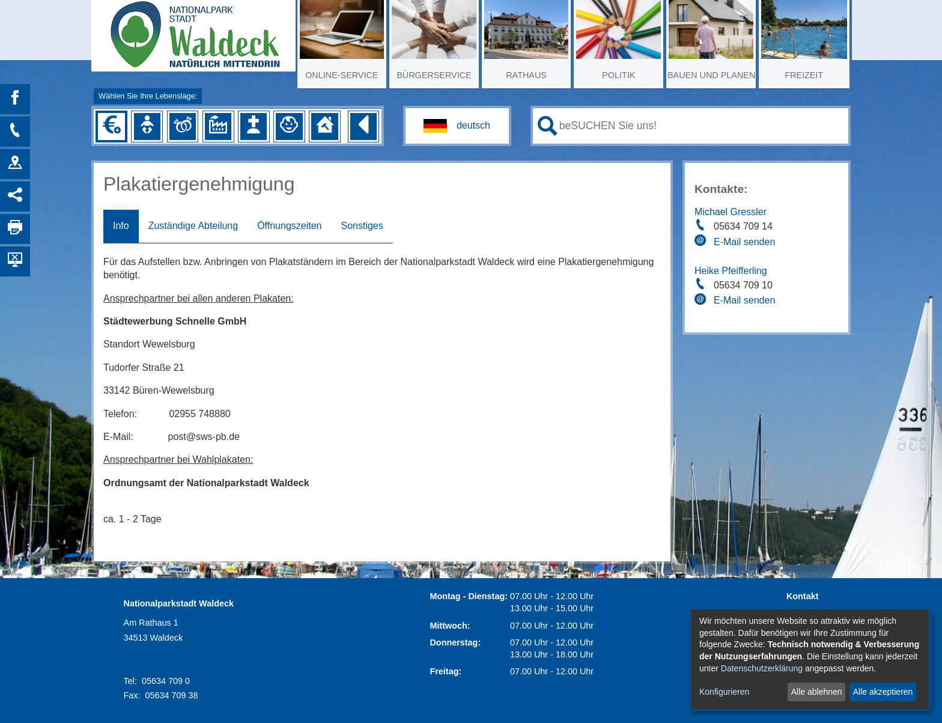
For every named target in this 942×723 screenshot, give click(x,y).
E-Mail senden (744, 242)
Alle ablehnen (816, 692)
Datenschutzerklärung (762, 668)
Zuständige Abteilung (193, 226)
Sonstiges (362, 226)
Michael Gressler (730, 212)
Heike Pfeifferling (730, 271)
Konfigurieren (724, 692)
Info (121, 226)
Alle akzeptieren (883, 692)
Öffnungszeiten (289, 226)
